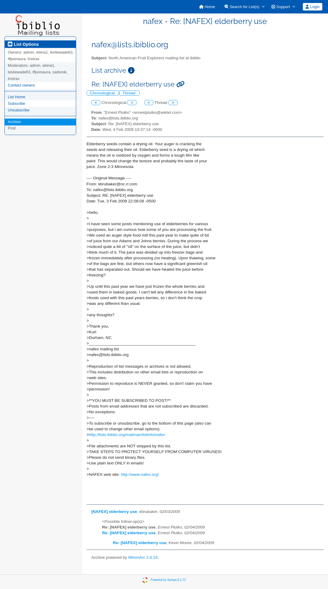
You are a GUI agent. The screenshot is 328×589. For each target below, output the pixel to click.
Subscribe (16, 103)
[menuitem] (207, 6)
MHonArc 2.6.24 (143, 557)
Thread (129, 93)
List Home (16, 97)
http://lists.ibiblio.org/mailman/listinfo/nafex (127, 434)
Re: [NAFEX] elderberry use (129, 533)
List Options (23, 44)
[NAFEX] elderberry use (114, 511)
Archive (14, 121)
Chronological (103, 93)
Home (207, 6)
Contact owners (21, 85)
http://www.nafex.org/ (140, 474)
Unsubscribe (18, 110)
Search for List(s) (242, 6)
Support (280, 6)
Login (312, 6)
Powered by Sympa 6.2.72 (168, 580)
